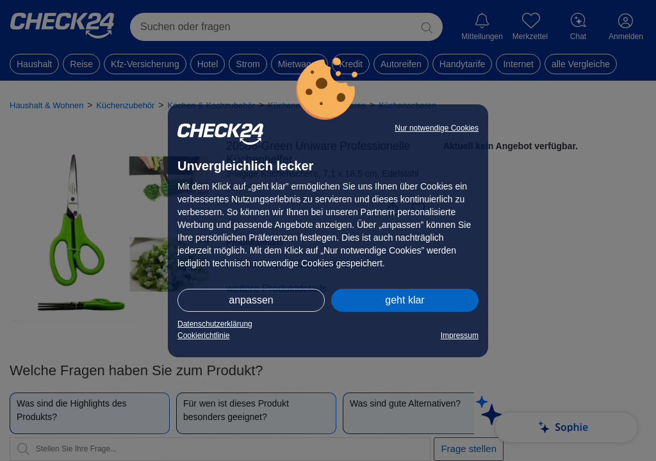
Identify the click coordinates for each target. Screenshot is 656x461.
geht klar (404, 300)
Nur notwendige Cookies (437, 128)
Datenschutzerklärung (214, 323)
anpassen (251, 300)
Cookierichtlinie (203, 335)
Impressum (460, 335)
